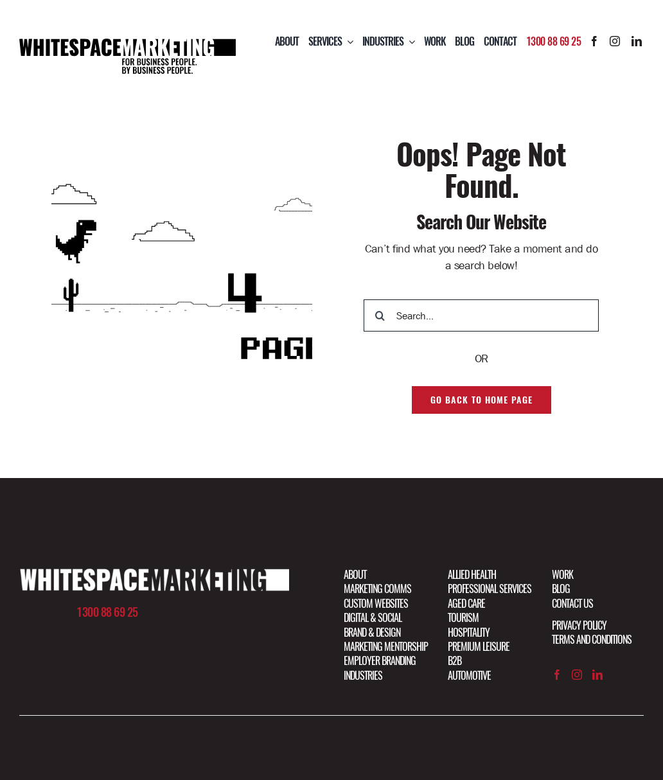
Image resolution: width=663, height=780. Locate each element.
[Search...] (481, 315)
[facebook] (594, 41)
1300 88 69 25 (553, 41)
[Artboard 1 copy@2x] (154, 573)
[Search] (380, 315)
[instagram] (615, 41)
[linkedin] (637, 41)
